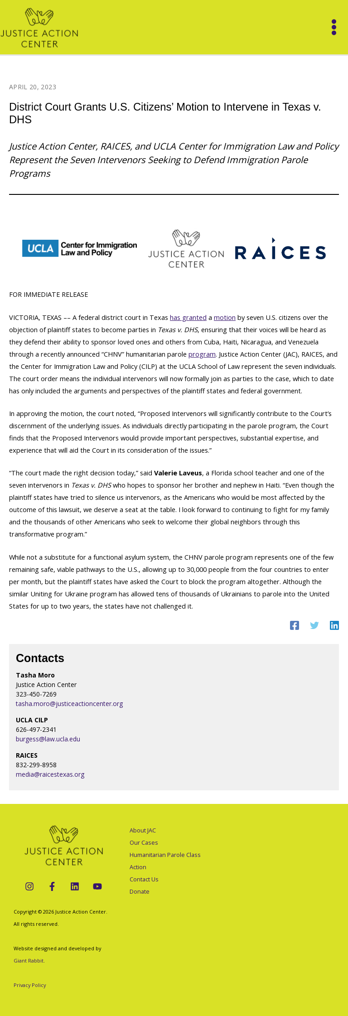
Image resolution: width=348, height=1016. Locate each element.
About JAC (143, 830)
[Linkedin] (334, 625)
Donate (140, 891)
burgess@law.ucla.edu (48, 739)
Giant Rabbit (29, 960)
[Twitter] (314, 625)
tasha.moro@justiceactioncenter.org (69, 703)
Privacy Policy (30, 985)
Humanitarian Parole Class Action (165, 861)
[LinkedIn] (74, 886)
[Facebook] (294, 625)
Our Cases (144, 842)
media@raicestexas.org (50, 774)
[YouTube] (97, 886)
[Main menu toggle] (334, 27)
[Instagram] (29, 886)
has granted (188, 317)
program (202, 353)
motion (225, 317)
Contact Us (144, 879)
